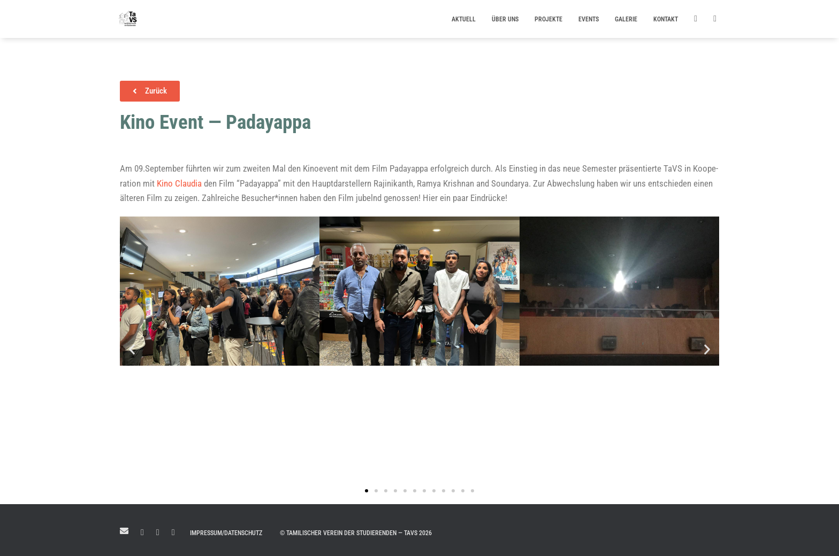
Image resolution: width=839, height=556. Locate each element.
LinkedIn (142, 532)
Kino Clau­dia (179, 183)
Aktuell (464, 19)
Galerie (626, 19)
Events (588, 19)
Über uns (505, 19)
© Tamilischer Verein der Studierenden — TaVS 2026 (356, 533)
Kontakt (665, 19)
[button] (132, 349)
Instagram (173, 532)
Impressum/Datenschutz (226, 533)
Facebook (158, 532)
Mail (124, 530)
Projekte (548, 19)
